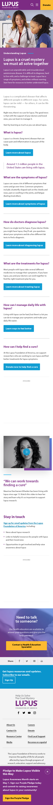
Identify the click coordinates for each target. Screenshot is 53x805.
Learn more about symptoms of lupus (25, 203)
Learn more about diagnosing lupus (24, 245)
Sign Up (9, 680)
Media (9, 742)
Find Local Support (36, 736)
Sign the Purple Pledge (17, 798)
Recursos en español (37, 742)
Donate (46, 5)
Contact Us (11, 730)
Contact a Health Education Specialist (26, 645)
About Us (11, 724)
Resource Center (14, 736)
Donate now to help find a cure (22, 366)
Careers (31, 724)
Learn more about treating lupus (23, 286)
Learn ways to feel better (19, 328)
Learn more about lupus (18, 152)
